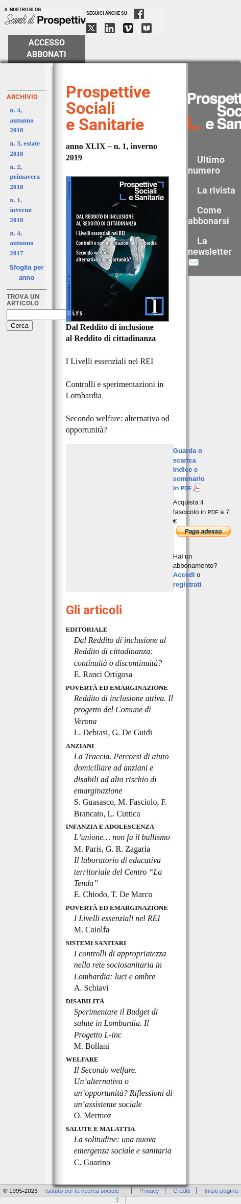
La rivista (216, 190)
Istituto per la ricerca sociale (82, 1190)
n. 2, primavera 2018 (25, 176)
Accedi (184, 575)
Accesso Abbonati (46, 48)
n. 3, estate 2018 (25, 148)
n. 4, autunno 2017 (22, 243)
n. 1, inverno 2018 (21, 210)
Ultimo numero (206, 165)
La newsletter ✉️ (210, 251)
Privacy (149, 1190)
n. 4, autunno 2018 (22, 120)
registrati (187, 584)
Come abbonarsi (208, 215)
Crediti (181, 1190)
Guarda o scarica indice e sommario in (189, 469)
